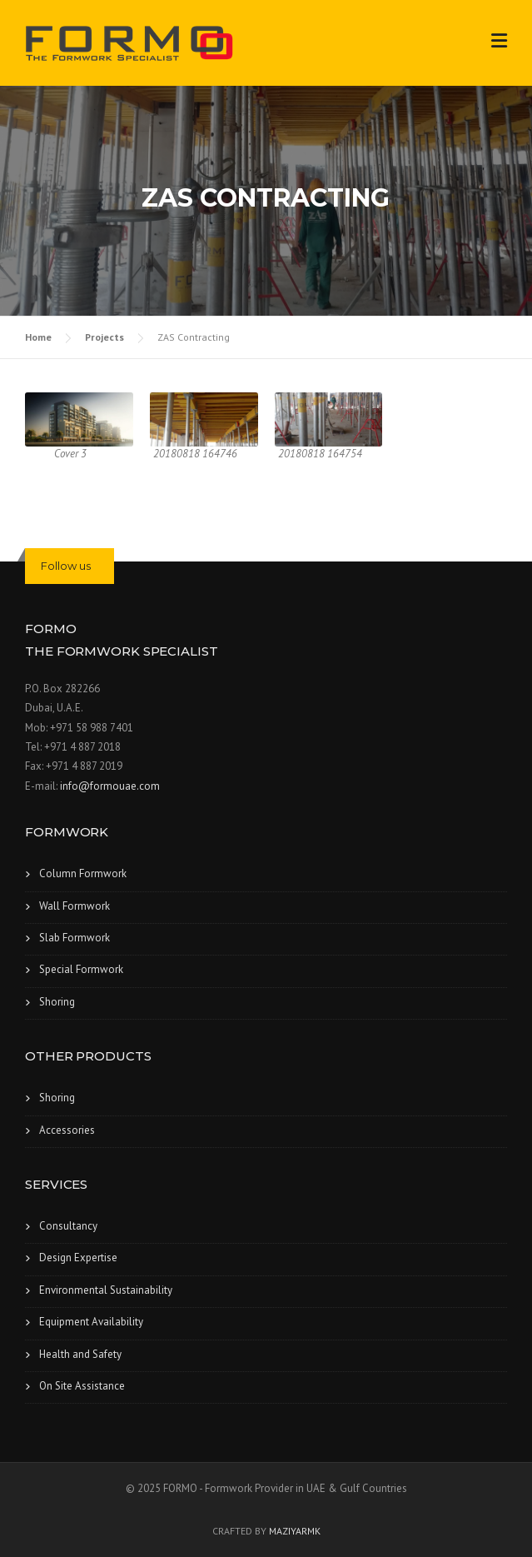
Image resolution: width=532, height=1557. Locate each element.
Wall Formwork (74, 906)
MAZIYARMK (295, 1531)
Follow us (66, 565)
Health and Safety (80, 1354)
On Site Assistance (82, 1386)
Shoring (57, 1002)
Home (38, 337)
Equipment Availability (91, 1322)
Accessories (67, 1130)
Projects (104, 337)
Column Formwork (83, 873)
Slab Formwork (74, 938)
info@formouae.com (110, 786)
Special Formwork (81, 969)
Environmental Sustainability (105, 1290)
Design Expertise (78, 1257)
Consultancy (68, 1226)
